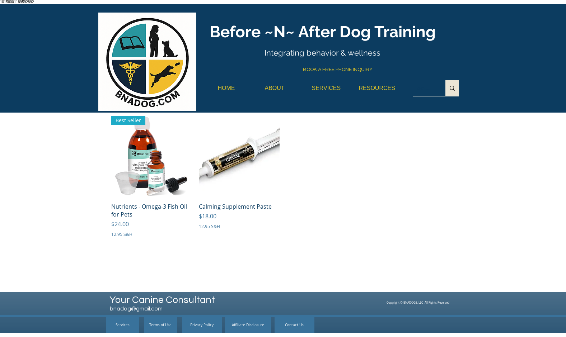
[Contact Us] (294, 325)
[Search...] (423, 88)
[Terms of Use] (160, 325)
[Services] (122, 325)
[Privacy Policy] (202, 325)
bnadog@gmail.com (136, 309)
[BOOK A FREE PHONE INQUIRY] (337, 70)
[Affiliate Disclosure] (248, 325)
